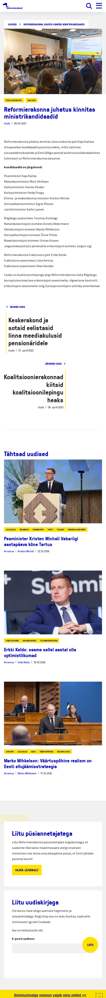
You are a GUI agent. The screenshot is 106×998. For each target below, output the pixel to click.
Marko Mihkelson (27, 773)
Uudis (7, 123)
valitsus (31, 100)
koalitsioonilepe (14, 100)
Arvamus (9, 551)
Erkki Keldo (24, 662)
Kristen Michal (26, 551)
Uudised (12, 24)
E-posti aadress (23, 939)
